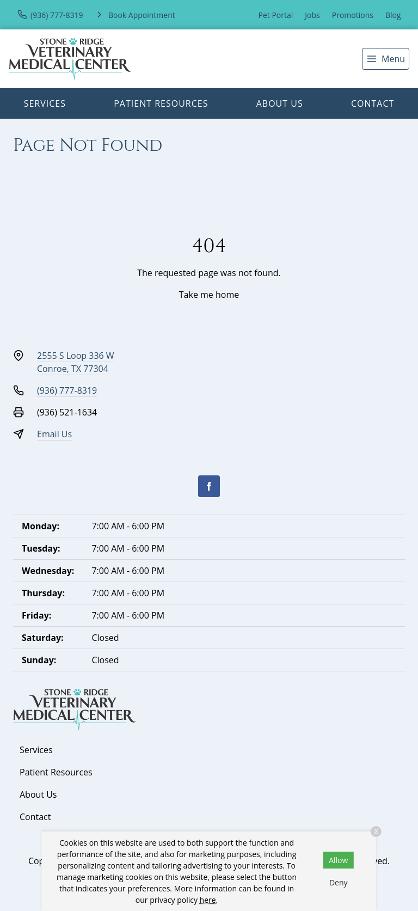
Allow (338, 860)
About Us (279, 103)
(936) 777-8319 (67, 390)
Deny (338, 882)
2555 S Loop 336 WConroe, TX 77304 (75, 362)
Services (45, 103)
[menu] (385, 59)
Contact (372, 103)
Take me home (209, 295)
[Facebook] (209, 486)
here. (209, 900)
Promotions (352, 15)
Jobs (312, 15)
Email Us (54, 434)
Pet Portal (276, 15)
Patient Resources (161, 103)
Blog (393, 15)
